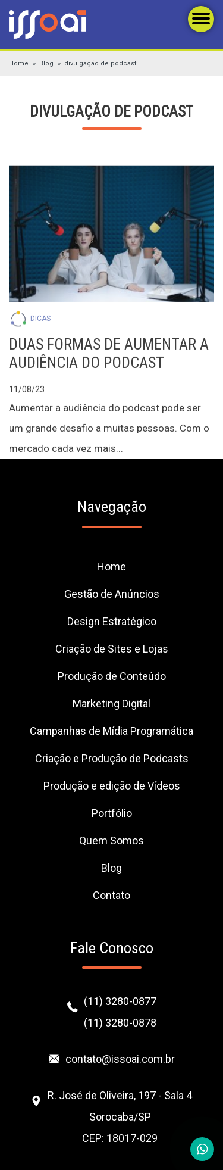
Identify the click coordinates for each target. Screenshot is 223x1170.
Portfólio (112, 813)
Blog (46, 63)
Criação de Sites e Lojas (111, 648)
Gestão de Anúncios (111, 594)
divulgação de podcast (100, 63)
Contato (111, 895)
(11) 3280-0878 (120, 1022)
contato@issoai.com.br (120, 1059)
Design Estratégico (111, 621)
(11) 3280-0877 (120, 1001)
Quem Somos (111, 840)
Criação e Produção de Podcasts (112, 758)
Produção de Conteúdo (112, 676)
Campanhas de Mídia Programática (111, 731)
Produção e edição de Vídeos (111, 785)
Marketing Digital (111, 703)
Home (19, 63)
